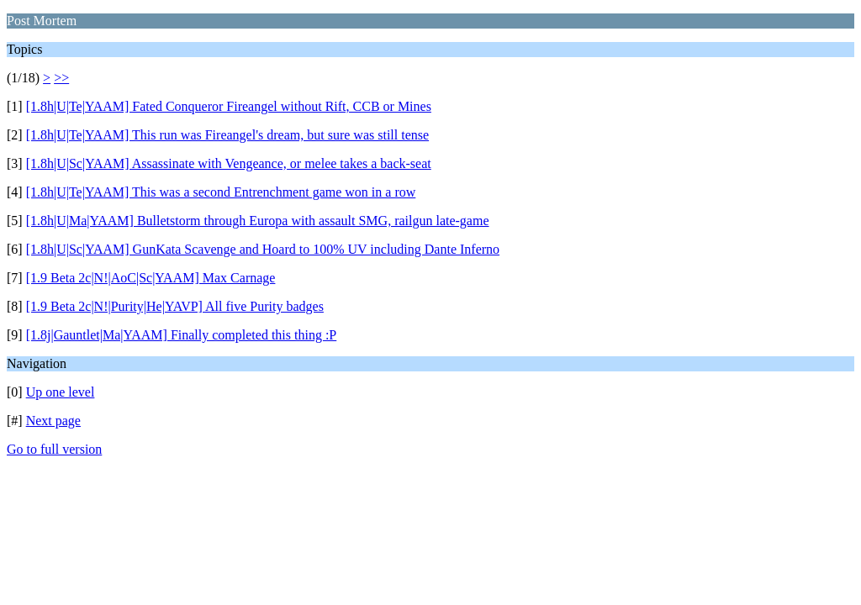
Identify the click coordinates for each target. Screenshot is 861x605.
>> (61, 78)
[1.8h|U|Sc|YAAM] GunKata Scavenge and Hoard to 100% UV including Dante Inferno (262, 249)
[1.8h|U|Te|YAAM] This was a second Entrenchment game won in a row (221, 192)
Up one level (60, 392)
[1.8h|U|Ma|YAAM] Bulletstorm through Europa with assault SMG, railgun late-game (257, 220)
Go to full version (54, 449)
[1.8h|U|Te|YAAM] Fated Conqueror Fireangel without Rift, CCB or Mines (228, 106)
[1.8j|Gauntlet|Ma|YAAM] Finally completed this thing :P (181, 335)
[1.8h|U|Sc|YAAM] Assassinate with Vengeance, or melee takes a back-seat (228, 163)
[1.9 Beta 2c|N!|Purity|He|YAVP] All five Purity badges (175, 306)
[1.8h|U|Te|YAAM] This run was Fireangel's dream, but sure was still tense (227, 135)
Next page (53, 420)
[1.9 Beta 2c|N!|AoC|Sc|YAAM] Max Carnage (151, 278)
